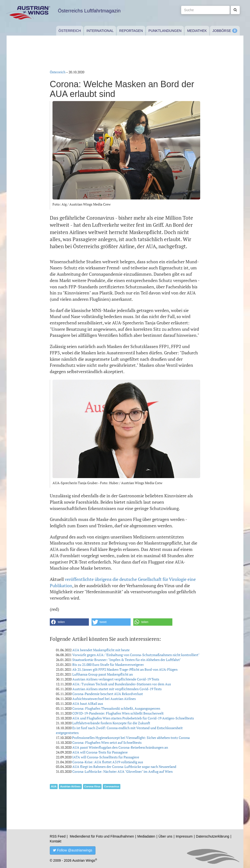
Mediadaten (146, 836)
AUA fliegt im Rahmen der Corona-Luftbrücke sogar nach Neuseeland (124, 766)
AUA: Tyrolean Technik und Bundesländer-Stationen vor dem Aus (121, 684)
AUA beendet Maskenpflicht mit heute (101, 650)
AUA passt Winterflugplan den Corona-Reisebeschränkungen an (120, 747)
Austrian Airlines (70, 786)
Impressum (184, 836)
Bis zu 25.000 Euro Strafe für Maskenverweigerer (108, 664)
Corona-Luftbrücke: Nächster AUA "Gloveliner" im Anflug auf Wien (122, 771)
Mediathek (197, 31)
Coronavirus (111, 786)
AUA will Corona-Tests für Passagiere (100, 752)
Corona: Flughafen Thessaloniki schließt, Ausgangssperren (116, 708)
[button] (69, 622)
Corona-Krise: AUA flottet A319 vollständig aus (107, 762)
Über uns (165, 836)
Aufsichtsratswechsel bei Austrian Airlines (104, 698)
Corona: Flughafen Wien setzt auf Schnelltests (107, 742)
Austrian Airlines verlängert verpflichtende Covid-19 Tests (115, 679)
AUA (54, 786)
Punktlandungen (164, 31)
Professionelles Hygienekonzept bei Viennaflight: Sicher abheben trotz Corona (131, 737)
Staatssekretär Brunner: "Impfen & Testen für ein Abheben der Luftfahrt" (126, 659)
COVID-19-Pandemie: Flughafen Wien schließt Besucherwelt (118, 713)
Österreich (70, 31)
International (100, 31)
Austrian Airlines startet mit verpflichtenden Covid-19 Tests (117, 689)
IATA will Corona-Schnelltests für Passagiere (105, 757)
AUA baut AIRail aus (87, 703)
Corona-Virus (92, 786)
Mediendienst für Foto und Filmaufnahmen (102, 836)
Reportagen (131, 31)
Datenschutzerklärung (212, 836)
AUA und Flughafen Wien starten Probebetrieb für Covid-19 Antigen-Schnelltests (133, 718)
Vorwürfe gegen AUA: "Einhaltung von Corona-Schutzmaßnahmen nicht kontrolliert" (135, 654)
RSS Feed (58, 836)
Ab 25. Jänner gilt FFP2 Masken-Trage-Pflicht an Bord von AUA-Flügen (124, 669)
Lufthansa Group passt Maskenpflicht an (102, 674)
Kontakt (55, 841)
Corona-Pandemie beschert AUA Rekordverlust (107, 693)
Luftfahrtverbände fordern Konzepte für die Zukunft (111, 723)
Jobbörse (221, 31)
